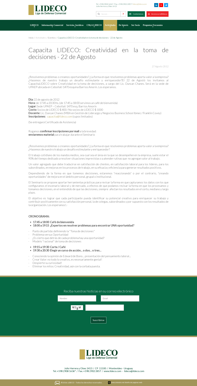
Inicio (31, 37)
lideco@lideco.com (140, 4)
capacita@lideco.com (59, 116)
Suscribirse (98, 320)
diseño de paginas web (133, 382)
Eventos (52, 37)
